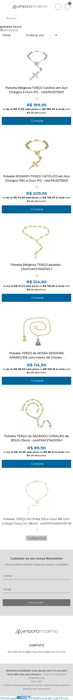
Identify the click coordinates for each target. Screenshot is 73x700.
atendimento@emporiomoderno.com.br (37, 652)
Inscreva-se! (35, 602)
